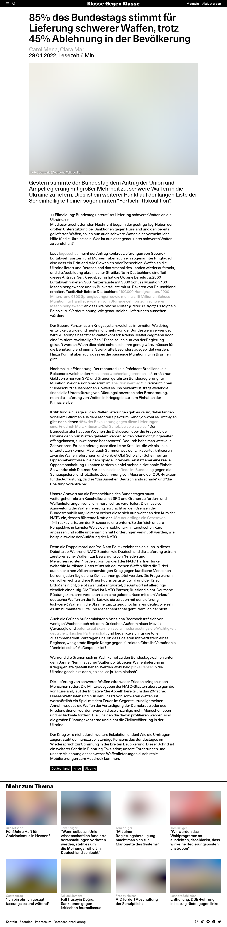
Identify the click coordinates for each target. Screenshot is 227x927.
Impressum (43, 922)
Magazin (192, 4)
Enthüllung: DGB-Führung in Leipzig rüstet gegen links (194, 901)
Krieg (77, 768)
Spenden (26, 922)
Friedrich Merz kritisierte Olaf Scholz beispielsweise (102, 426)
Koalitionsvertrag (125, 383)
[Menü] (7, 4)
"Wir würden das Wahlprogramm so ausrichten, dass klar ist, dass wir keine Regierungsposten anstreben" (195, 839)
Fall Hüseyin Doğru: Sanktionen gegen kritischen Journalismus (81, 903)
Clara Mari (73, 49)
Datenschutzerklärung (70, 922)
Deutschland (60, 768)
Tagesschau (68, 253)
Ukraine (90, 768)
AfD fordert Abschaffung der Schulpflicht (137, 901)
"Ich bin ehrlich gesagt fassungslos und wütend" (27, 901)
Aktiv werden (211, 4)
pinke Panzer (142, 667)
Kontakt (11, 922)
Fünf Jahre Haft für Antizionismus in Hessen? (28, 833)
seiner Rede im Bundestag (131, 469)
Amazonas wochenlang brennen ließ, (122, 373)
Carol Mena (43, 49)
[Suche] (13, 4)
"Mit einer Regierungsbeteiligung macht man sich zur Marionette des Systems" (137, 837)
